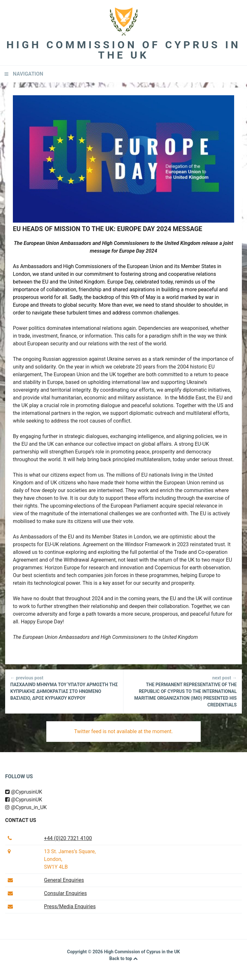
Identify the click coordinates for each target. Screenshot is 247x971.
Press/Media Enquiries (70, 906)
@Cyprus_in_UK (26, 807)
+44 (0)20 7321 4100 (68, 838)
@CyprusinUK (23, 792)
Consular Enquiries (65, 893)
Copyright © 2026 (85, 951)
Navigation (28, 74)
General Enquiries (64, 880)
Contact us (20, 820)
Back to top (123, 958)
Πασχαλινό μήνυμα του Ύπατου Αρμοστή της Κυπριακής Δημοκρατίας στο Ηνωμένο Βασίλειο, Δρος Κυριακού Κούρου (64, 688)
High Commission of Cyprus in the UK (123, 50)
